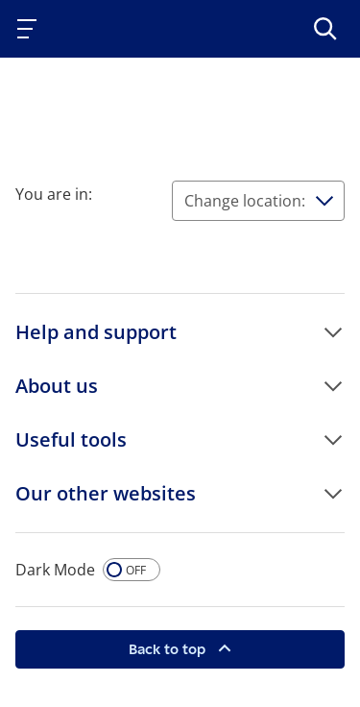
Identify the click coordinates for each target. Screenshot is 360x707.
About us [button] (56, 386)
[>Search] (325, 29)
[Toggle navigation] (30, 28)
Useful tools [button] (71, 439)
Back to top (169, 649)
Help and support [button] (96, 332)
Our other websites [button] (105, 493)
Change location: (244, 200)
